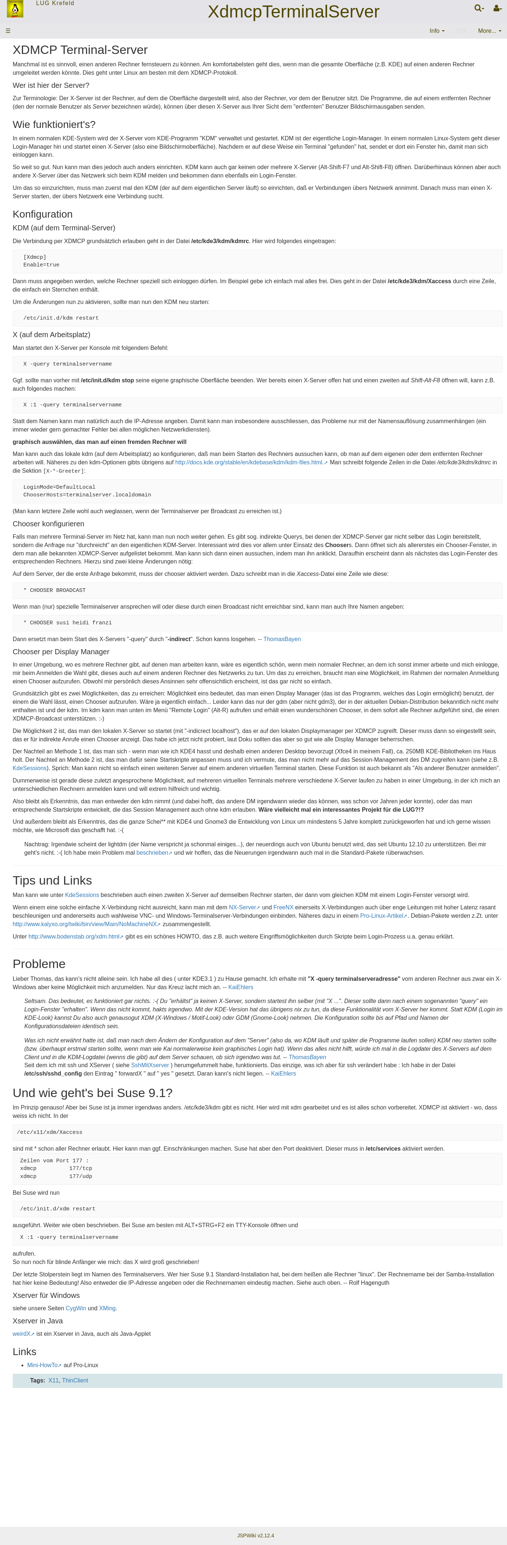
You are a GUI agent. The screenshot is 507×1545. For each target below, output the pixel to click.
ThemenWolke (27, 83)
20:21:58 (69, 202)
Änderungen (22, 175)
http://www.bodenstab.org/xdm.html (175, 1036)
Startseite (20, 69)
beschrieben (353, 928)
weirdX (123, 1467)
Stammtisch (23, 98)
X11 (155, 1514)
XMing (209, 1441)
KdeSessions (342, 826)
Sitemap (19, 156)
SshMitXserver (252, 1182)
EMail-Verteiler (27, 127)
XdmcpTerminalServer (294, 11)
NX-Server (344, 999)
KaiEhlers (441, 1095)
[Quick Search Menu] (479, 8)
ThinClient (177, 1514)
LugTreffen (25, 202)
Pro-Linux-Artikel (225, 1016)
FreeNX (385, 999)
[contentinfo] (437, 31)
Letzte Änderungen (33, 141)
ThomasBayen (383, 672)
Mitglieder (21, 112)
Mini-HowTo (144, 1498)
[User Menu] (498, 8)
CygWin (177, 1441)
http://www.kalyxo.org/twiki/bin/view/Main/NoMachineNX (416, 1016)
